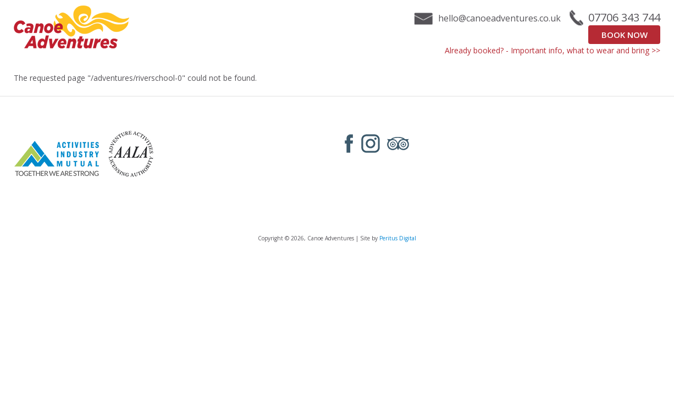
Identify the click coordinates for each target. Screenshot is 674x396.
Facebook (349, 144)
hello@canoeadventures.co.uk (499, 18)
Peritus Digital (397, 238)
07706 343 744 (624, 17)
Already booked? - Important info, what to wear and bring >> (552, 50)
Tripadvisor (398, 144)
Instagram (371, 144)
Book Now (624, 34)
